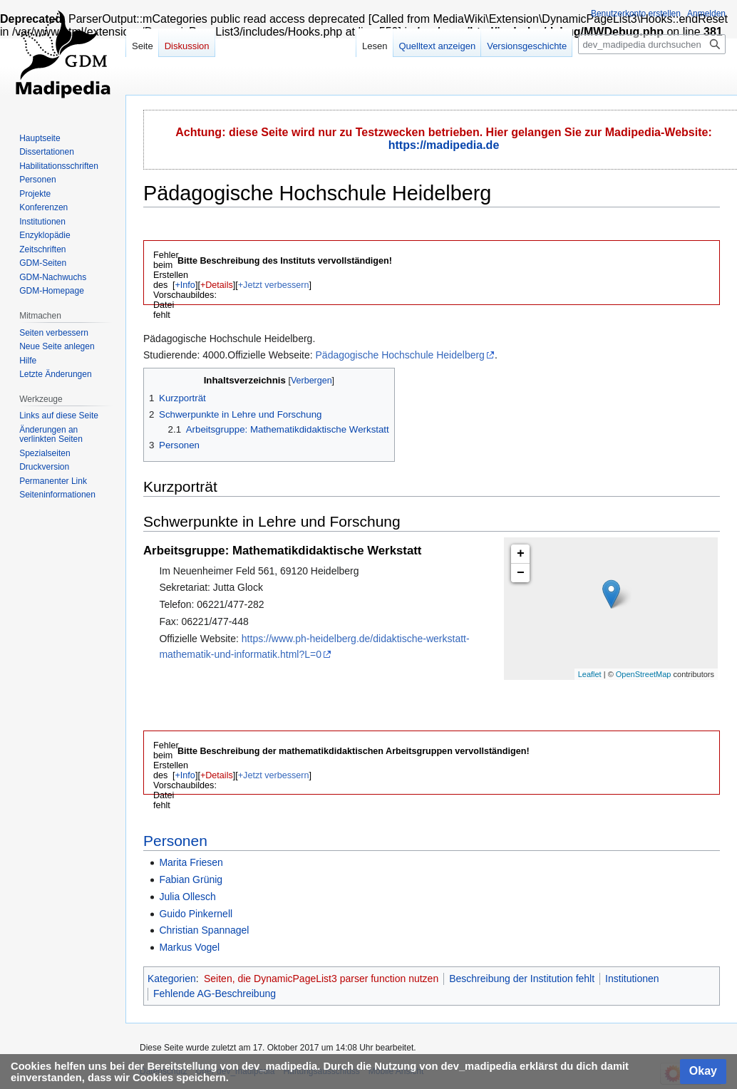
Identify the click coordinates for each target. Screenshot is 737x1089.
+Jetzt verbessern (273, 285)
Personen (175, 840)
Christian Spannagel (204, 930)
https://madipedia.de (444, 145)
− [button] (521, 573)
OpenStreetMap (643, 674)
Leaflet (590, 674)
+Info (185, 285)
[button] (184, 285)
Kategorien (172, 978)
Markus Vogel (189, 947)
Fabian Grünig (190, 879)
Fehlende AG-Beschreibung (214, 993)
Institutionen (632, 978)
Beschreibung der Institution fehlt (521, 978)
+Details (216, 285)
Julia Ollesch (187, 896)
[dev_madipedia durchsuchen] (652, 44)
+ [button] (521, 553)
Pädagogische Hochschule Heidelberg (400, 355)
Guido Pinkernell (195, 913)
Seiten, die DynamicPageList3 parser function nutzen (321, 978)
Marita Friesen (190, 862)
